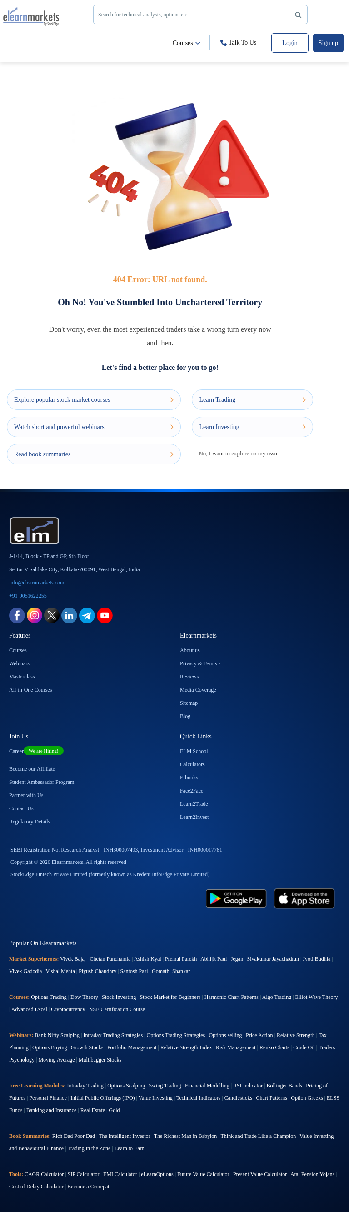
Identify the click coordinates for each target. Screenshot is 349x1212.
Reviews (189, 676)
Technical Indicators (198, 1098)
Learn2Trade (194, 804)
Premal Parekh (181, 959)
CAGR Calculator (44, 1174)
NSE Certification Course (117, 1009)
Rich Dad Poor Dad (73, 1136)
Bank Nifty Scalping (57, 1035)
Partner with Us (26, 795)
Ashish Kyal (147, 959)
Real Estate (92, 1110)
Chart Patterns (271, 1098)
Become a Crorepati (89, 1186)
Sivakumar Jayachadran (273, 959)
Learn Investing (252, 427)
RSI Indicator (248, 1085)
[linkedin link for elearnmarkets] (69, 615)
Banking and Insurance (51, 1110)
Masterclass (22, 676)
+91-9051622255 (28, 596)
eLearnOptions (157, 1174)
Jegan (237, 959)
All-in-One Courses (30, 690)
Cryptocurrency (68, 1009)
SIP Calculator (84, 1174)
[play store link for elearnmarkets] (236, 898)
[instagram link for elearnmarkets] (34, 615)
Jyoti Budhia (316, 959)
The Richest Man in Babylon (185, 1136)
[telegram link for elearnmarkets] (87, 615)
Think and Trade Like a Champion (258, 1136)
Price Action (259, 1035)
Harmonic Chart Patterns (231, 997)
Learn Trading (252, 399)
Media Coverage (198, 690)
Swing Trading (165, 1085)
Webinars (19, 663)
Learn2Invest (194, 817)
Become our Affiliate (32, 769)
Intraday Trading (85, 1085)
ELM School (194, 751)
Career (36, 751)
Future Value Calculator (203, 1174)
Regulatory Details (29, 821)
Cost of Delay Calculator (36, 1186)
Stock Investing (119, 997)
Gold (114, 1110)
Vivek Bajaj (73, 959)
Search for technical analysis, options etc (201, 15)
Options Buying (49, 1047)
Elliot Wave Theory (316, 997)
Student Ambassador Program (41, 782)
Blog (185, 716)
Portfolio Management (131, 1047)
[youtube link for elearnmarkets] (105, 615)
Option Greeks (307, 1098)
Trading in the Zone (88, 1148)
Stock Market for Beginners (170, 997)
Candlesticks (238, 1098)
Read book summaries (94, 454)
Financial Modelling (207, 1085)
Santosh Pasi (134, 971)
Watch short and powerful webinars (94, 427)
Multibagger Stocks (100, 1060)
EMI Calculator (120, 1174)
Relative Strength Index (186, 1047)
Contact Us (21, 808)
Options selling (225, 1035)
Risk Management (236, 1047)
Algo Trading (276, 997)
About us (190, 650)
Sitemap (189, 703)
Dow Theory (84, 997)
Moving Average (56, 1060)
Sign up (328, 43)
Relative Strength (296, 1035)
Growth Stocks (87, 1047)
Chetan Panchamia (110, 959)
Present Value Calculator (260, 1174)
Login (289, 43)
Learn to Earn (130, 1148)
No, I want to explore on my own (238, 453)
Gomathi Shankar (171, 971)
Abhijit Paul (213, 959)
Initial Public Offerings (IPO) (102, 1098)
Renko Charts (274, 1047)
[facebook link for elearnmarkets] (17, 615)
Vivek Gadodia (25, 971)
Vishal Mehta (60, 971)
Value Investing (156, 1098)
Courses (186, 43)
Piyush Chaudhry (97, 971)
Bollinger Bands (284, 1085)
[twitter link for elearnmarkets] (52, 615)
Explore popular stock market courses (94, 399)
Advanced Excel (29, 1009)
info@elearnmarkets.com (36, 582)
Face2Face (191, 791)
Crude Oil (304, 1047)
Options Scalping (126, 1085)
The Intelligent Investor (124, 1136)
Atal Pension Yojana (312, 1174)
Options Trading (48, 997)
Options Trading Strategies (175, 1035)
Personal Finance (47, 1098)
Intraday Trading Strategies (113, 1035)
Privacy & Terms (198, 663)
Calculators (192, 764)
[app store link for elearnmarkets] (304, 898)
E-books (189, 777)
